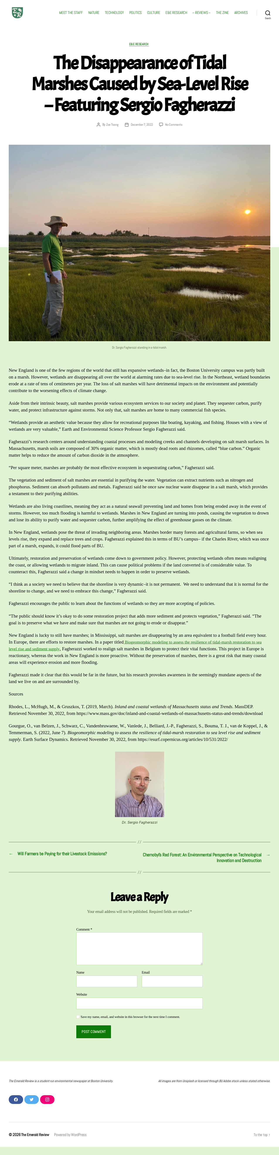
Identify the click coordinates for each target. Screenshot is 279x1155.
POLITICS (135, 16)
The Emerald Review (35, 1142)
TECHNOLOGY (114, 16)
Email (146, 981)
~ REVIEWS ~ (201, 16)
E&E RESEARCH (176, 16)
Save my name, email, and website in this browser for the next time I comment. (130, 1025)
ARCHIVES (241, 16)
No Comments (175, 132)
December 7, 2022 (141, 132)
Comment (84, 938)
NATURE (93, 16)
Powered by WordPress (71, 1142)
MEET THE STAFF (71, 16)
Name (80, 981)
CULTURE (153, 16)
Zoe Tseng (111, 132)
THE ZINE (222, 16)
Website (81, 1003)
